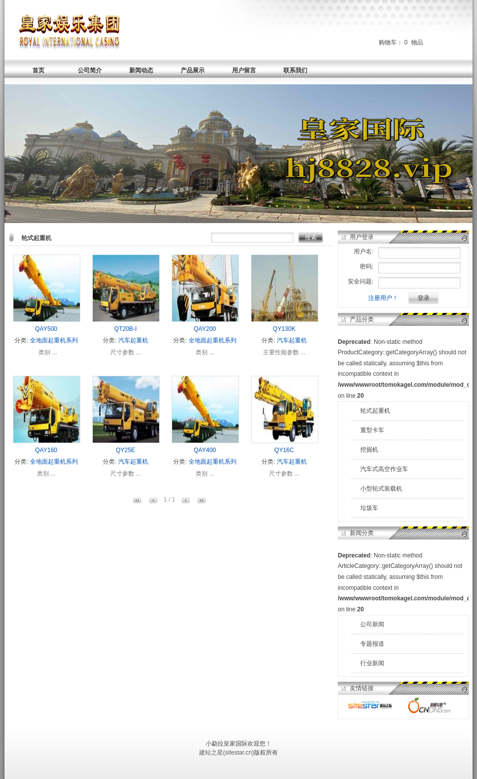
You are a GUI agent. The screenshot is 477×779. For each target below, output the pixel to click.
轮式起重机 (375, 410)
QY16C (284, 450)
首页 (38, 70)
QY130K (284, 328)
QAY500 (46, 328)
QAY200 (205, 328)
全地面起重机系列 (54, 340)
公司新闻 (372, 624)
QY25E (125, 450)
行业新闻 (372, 663)
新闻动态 (141, 70)
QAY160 (46, 450)
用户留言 (244, 70)
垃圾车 (369, 508)
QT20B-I (125, 328)
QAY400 (205, 450)
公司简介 (90, 70)
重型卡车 (372, 430)
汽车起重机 (133, 340)
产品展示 (193, 70)
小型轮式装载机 (381, 488)
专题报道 (372, 643)
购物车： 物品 (401, 42)
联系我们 (295, 70)
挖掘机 (369, 449)
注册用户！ (383, 297)
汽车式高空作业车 (384, 469)
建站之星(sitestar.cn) (226, 752)
